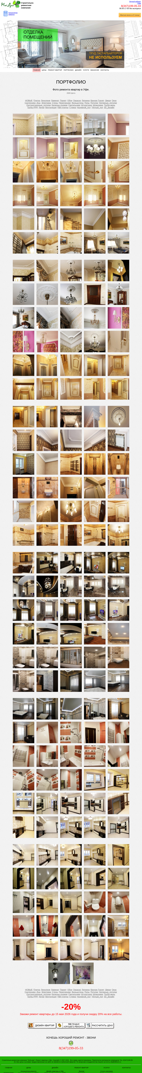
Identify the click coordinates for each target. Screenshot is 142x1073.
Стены (55, 103)
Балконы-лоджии (59, 105)
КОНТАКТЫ (105, 70)
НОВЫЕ (29, 100)
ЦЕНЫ (44, 70)
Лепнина (86, 100)
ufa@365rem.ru (115, 1062)
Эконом (81, 1071)
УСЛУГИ (86, 70)
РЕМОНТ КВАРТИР (55, 70)
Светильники (74, 105)
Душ (38, 103)
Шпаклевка (98, 105)
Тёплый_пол (97, 107)
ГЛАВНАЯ (36, 70)
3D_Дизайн (109, 107)
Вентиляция (51, 107)
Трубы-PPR (32, 107)
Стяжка (72, 107)
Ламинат (55, 100)
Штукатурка (86, 105)
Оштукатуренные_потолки (38, 105)
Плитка (37, 100)
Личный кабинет (135, 1)
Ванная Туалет (97, 100)
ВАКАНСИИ (95, 70)
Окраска (77, 100)
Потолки (94, 103)
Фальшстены (78, 103)
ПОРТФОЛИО (68, 70)
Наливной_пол (84, 107)
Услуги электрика (106, 1071)
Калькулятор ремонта (13, 13)
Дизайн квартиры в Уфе (55, 1071)
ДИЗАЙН (78, 70)
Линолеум (45, 100)
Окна (114, 100)
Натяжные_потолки (108, 103)
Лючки (41, 107)
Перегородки (65, 103)
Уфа (139, 3)
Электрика (46, 103)
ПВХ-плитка (62, 107)
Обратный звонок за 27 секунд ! (130, 15)
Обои (69, 100)
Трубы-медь (109, 105)
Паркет (63, 100)
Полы (87, 103)
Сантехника (30, 103)
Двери (108, 100)
